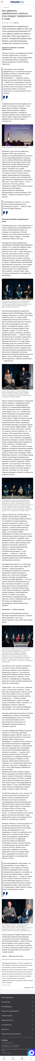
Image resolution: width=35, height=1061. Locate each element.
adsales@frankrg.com (6, 1046)
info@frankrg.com (5, 1045)
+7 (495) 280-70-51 (7, 1043)
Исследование (6, 963)
